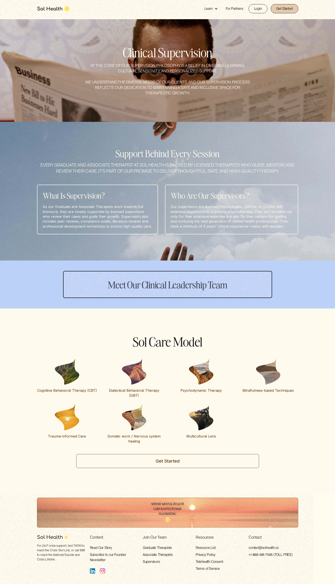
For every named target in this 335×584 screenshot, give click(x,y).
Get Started (284, 9)
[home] (54, 8)
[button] (211, 8)
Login (258, 9)
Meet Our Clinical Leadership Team (167, 284)
